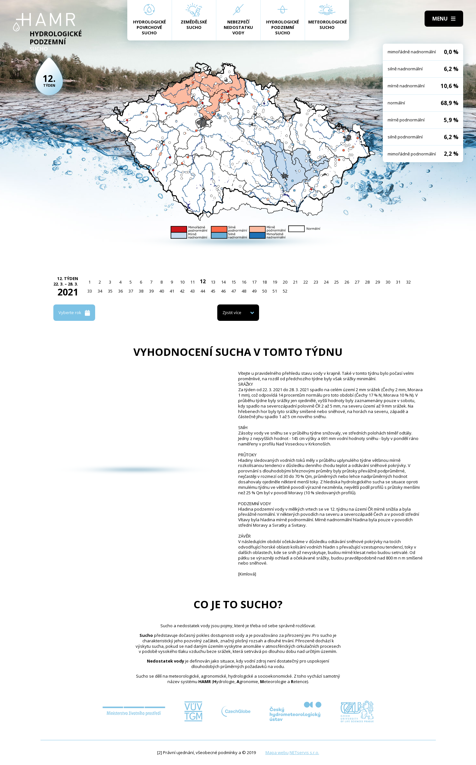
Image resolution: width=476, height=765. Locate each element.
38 (141, 291)
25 (336, 282)
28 (367, 282)
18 (264, 282)
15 (233, 282)
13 (213, 282)
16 (244, 282)
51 (275, 291)
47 (233, 291)
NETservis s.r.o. (304, 752)
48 (244, 291)
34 (100, 291)
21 (295, 282)
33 (89, 291)
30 (388, 282)
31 (398, 282)
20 (285, 282)
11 (192, 282)
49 (254, 291)
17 (254, 282)
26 (347, 282)
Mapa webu (277, 752)
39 (151, 291)
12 (203, 281)
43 (192, 291)
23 (316, 282)
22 (305, 282)
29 (377, 282)
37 (131, 291)
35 (110, 291)
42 (182, 291)
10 (182, 282)
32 (408, 282)
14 (223, 282)
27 (357, 282)
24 (326, 282)
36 (120, 291)
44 (203, 291)
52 (285, 291)
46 (223, 291)
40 (161, 291)
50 (264, 291)
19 (275, 282)
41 (172, 291)
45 (213, 291)
